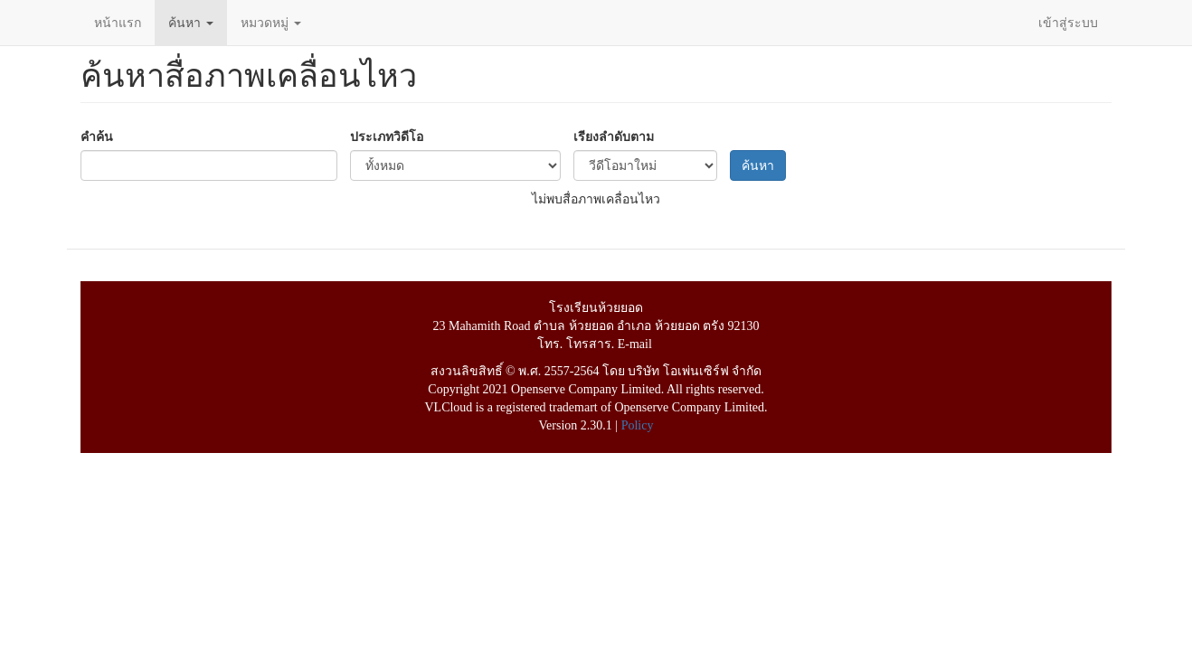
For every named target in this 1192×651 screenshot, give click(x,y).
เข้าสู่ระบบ (1068, 22)
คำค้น (96, 136)
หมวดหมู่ (271, 22)
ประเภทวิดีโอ (386, 136)
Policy (637, 425)
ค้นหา (190, 22)
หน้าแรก (117, 22)
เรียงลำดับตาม (613, 136)
